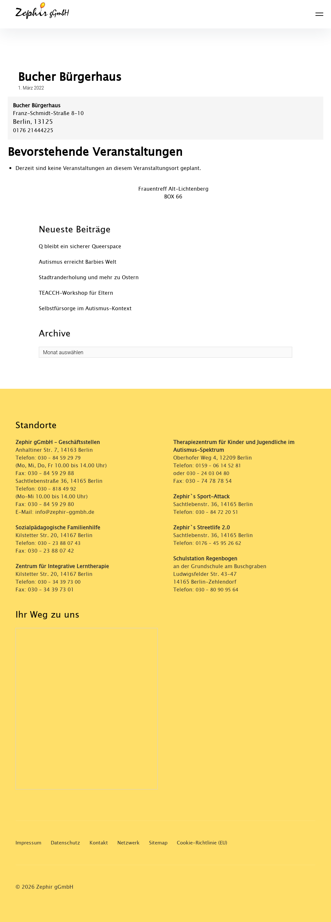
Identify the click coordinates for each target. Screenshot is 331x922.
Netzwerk (134, 843)
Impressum (30, 843)
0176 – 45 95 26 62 (220, 543)
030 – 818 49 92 (58, 489)
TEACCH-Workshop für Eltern (76, 293)
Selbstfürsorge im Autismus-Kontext (85, 308)
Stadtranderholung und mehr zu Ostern (89, 277)
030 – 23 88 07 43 (61, 543)
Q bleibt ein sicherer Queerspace (80, 246)
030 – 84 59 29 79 (61, 458)
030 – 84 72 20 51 (219, 512)
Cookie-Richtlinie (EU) (212, 843)
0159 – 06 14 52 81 (220, 465)
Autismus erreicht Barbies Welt (77, 262)
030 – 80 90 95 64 (219, 590)
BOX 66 (173, 197)
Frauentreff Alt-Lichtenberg (173, 189)
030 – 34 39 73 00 (61, 582)
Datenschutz (68, 843)
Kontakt (103, 843)
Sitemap (165, 843)
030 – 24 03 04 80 (210, 473)
